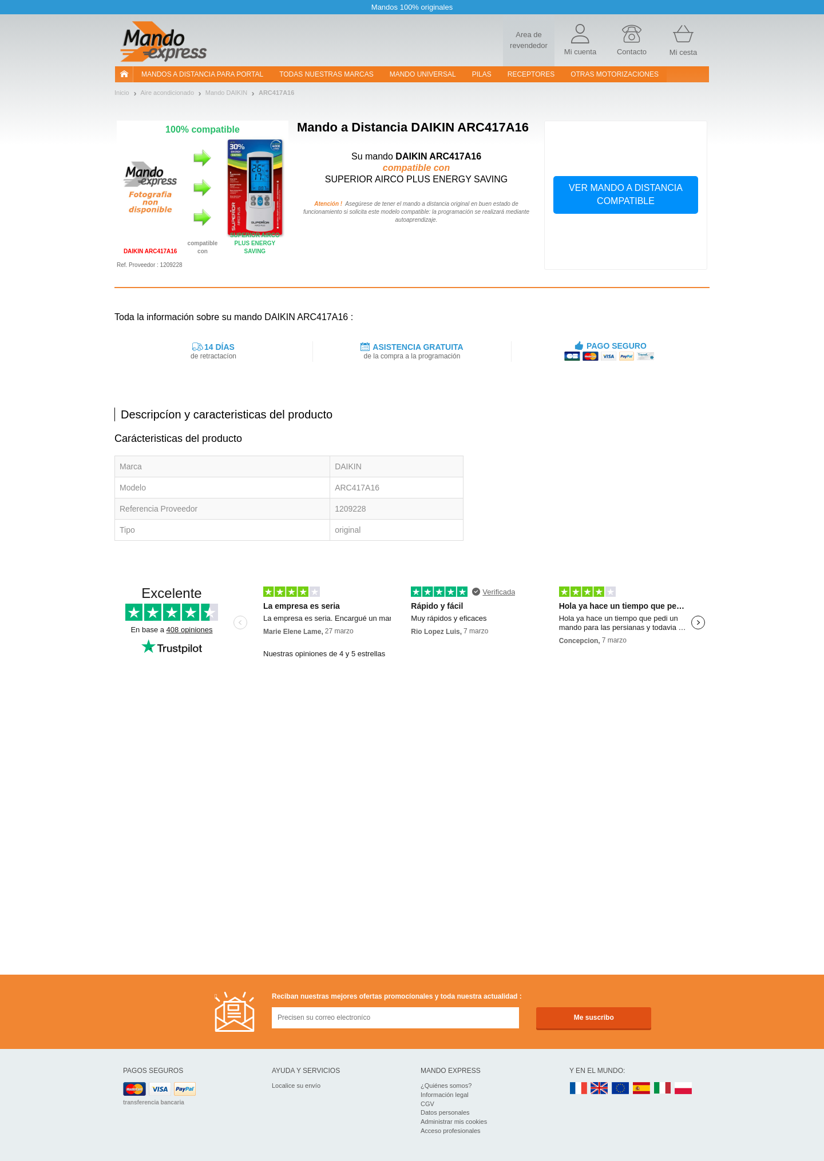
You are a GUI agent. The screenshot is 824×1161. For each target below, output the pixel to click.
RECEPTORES (531, 74)
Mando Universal (423, 74)
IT (662, 1089)
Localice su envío (296, 1085)
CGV (427, 1103)
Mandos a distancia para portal (202, 74)
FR (578, 1089)
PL (684, 1089)
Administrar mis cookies (454, 1121)
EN (621, 1089)
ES (641, 1089)
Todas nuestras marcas (326, 74)
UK (600, 1089)
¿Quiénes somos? (446, 1085)
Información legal (445, 1094)
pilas (482, 74)
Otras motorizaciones (615, 74)
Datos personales (445, 1112)
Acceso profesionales (451, 1130)
